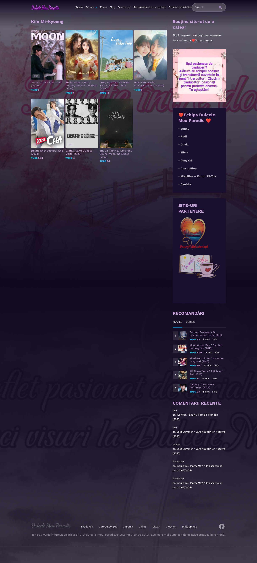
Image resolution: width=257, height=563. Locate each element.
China (142, 526)
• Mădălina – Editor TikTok (197, 176)
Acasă (79, 7)
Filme (103, 7)
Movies (178, 321)
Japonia (128, 526)
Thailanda (88, 526)
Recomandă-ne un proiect (149, 7)
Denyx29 (187, 160)
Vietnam (171, 526)
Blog (112, 7)
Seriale (90, 7)
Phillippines (188, 526)
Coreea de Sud (109, 526)
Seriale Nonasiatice (180, 7)
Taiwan (155, 526)
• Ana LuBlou (187, 168)
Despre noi (124, 7)
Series (192, 321)
